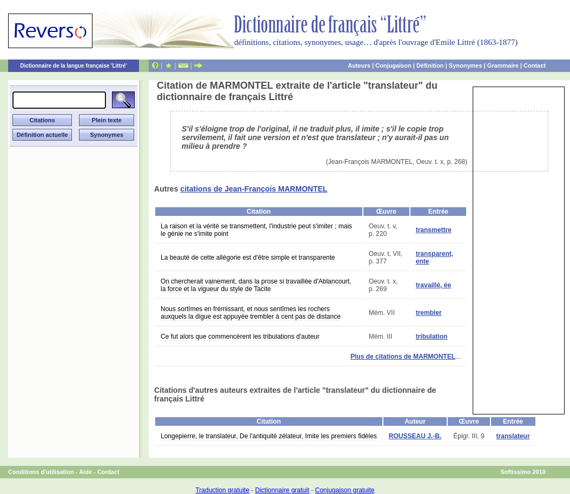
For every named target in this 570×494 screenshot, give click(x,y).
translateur (513, 436)
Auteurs (359, 65)
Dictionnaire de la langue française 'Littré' (73, 66)
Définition (430, 65)
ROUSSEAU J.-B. (415, 436)
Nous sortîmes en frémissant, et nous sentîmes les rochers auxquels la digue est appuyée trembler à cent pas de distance (251, 312)
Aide (85, 472)
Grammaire (503, 65)
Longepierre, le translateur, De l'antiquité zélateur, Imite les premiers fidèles (269, 436)
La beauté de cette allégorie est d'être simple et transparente (248, 257)
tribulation (432, 336)
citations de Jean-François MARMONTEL (253, 189)
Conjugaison (393, 65)
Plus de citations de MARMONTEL (402, 356)
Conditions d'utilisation (41, 472)
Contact (534, 65)
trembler (429, 313)
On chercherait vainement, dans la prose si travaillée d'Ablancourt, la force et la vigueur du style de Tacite (256, 285)
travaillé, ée (433, 285)
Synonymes (465, 65)
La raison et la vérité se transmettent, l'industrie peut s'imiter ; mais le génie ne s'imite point (256, 230)
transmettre (434, 230)
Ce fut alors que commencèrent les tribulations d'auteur (240, 336)
